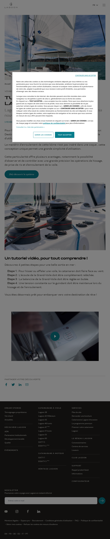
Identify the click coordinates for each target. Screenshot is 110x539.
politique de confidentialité (54, 123)
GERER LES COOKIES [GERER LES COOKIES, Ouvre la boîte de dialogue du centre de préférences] (43, 135)
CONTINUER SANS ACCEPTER (85, 75)
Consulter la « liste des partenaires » (30, 127)
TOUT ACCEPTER (65, 135)
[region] (55, 107)
